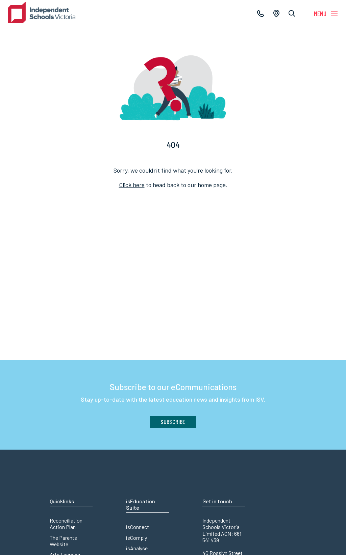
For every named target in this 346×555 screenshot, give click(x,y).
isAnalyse (137, 548)
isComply (136, 537)
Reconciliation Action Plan (66, 523)
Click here (132, 184)
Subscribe (172, 421)
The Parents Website (63, 540)
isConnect (137, 527)
